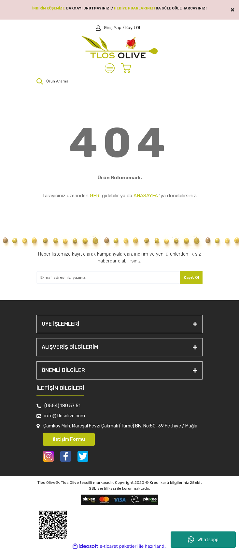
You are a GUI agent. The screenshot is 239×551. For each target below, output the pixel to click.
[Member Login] (118, 27)
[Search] (119, 81)
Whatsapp (203, 539)
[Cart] (127, 68)
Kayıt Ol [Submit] (191, 277)
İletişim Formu (69, 439)
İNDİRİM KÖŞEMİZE (48, 8)
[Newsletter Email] (119, 277)
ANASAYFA (146, 196)
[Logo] (119, 47)
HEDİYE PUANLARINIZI (134, 8)
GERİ (95, 196)
